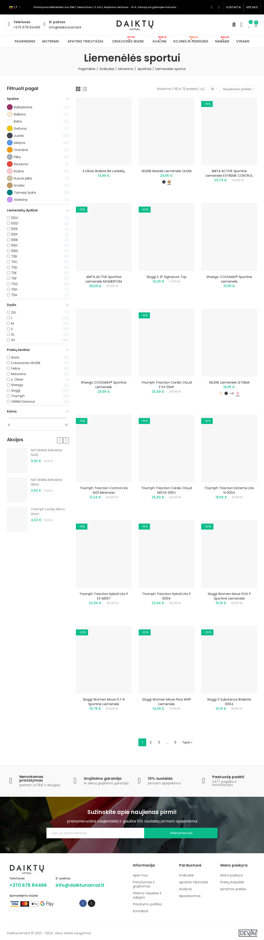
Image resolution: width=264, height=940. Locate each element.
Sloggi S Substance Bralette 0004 (229, 701)
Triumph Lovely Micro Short (48, 511)
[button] (234, 7)
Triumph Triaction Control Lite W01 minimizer (104, 490)
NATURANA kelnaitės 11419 (46, 452)
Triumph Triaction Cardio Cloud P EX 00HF (166, 384)
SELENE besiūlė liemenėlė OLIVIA (166, 171)
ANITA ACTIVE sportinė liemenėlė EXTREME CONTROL (229, 173)
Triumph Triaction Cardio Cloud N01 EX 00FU (166, 490)
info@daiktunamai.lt (65, 27)
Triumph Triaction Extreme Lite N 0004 (229, 490)
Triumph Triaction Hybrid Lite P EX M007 (103, 596)
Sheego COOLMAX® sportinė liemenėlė (229, 279)
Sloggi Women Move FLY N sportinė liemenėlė (104, 701)
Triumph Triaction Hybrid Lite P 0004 (166, 596)
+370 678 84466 (26, 27)
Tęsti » (187, 742)
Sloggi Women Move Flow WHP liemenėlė (166, 701)
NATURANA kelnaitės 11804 (46, 482)
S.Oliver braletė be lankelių (104, 171)
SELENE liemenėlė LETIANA (229, 382)
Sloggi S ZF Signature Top (166, 277)
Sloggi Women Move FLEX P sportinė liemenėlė (229, 596)
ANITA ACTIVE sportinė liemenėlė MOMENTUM (104, 279)
